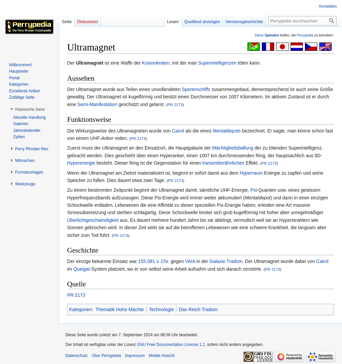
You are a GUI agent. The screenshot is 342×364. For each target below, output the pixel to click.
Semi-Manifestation (97, 104)
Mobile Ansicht (161, 355)
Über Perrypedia (106, 355)
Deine (267, 35)
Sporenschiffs (196, 89)
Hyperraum (251, 173)
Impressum (135, 355)
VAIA (190, 261)
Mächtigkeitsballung (232, 148)
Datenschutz (76, 355)
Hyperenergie (81, 163)
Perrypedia (305, 35)
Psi (253, 190)
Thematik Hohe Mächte (120, 309)
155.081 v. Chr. (153, 261)
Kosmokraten (155, 63)
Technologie (161, 309)
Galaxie (217, 261)
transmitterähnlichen (223, 163)
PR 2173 (174, 104)
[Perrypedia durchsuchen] (302, 20)
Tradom (234, 261)
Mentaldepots (227, 130)
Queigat (81, 269)
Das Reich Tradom (198, 309)
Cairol (178, 130)
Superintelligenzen (217, 63)
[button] (30, 109)
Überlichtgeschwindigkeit (93, 220)
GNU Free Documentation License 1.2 (171, 344)
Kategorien (80, 309)
